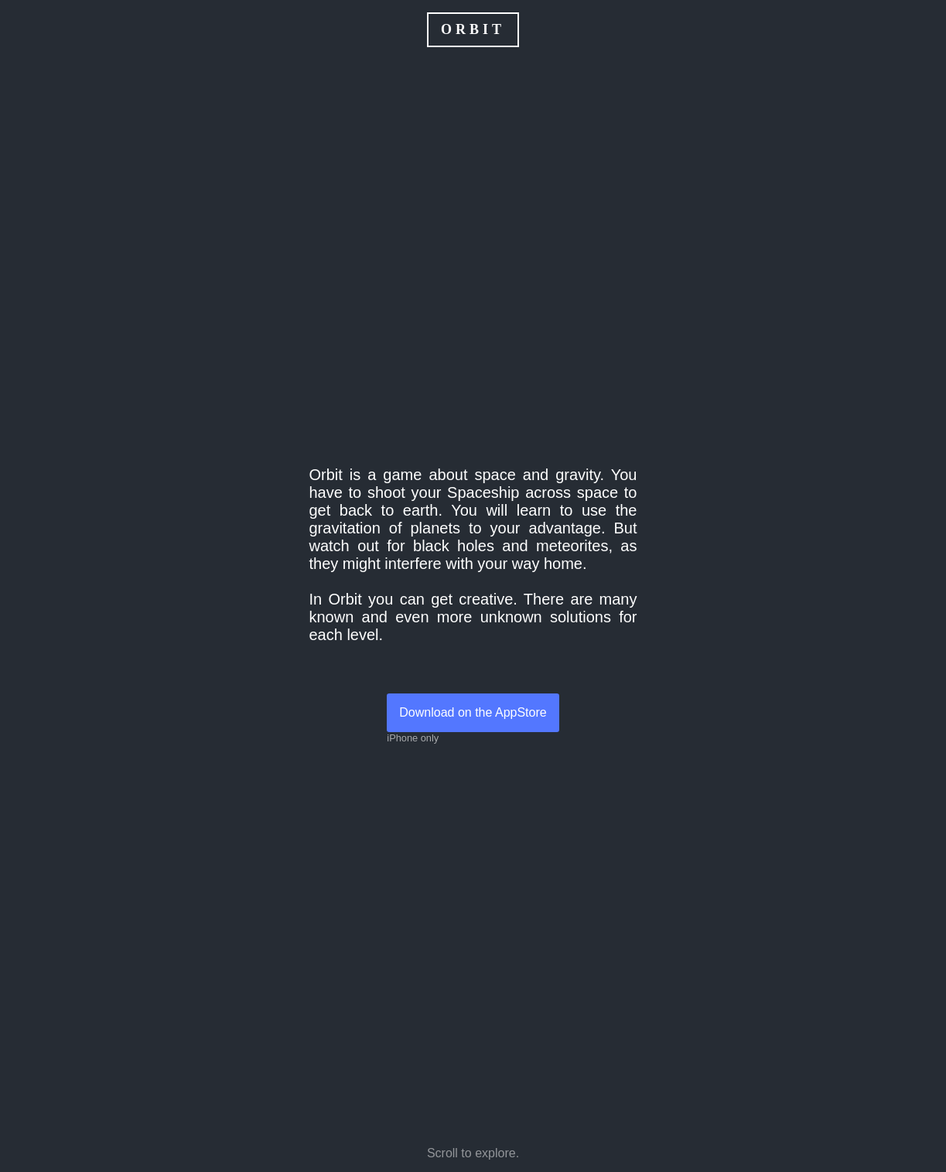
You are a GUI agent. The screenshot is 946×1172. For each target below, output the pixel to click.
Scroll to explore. (473, 1153)
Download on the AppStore (478, 712)
